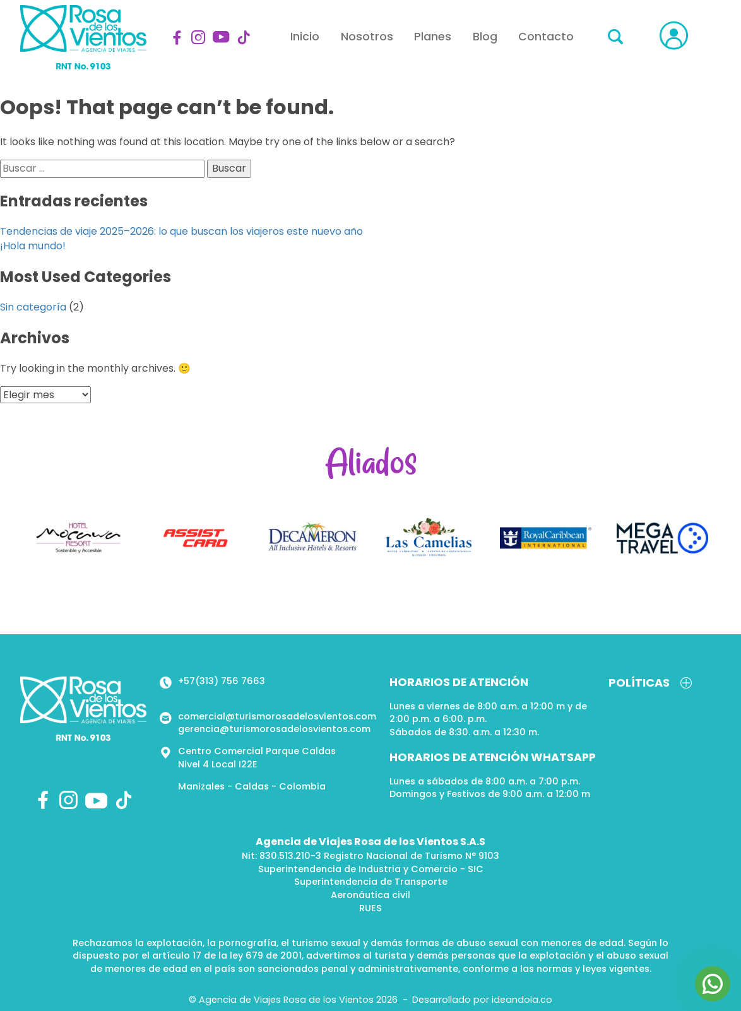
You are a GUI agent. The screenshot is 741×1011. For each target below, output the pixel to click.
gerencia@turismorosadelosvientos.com (274, 729)
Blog (485, 36)
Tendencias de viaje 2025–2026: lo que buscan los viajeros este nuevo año (181, 231)
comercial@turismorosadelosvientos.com (277, 716)
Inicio (304, 36)
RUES (370, 908)
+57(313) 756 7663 (221, 681)
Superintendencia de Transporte (371, 881)
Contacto (546, 36)
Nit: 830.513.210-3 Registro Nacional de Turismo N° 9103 (370, 855)
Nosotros (367, 36)
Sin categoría (33, 307)
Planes (432, 36)
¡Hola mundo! (33, 246)
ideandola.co (522, 999)
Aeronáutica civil (370, 895)
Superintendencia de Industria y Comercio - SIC (370, 869)
